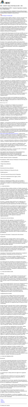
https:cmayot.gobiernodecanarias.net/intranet (9, 133)
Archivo (2, 400)
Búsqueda (3, 402)
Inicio (2, 399)
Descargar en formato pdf (7, 15)
